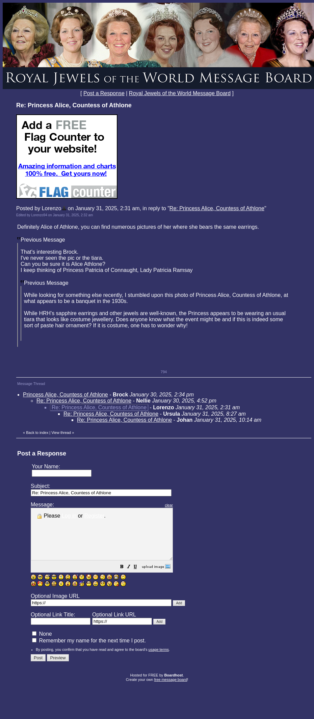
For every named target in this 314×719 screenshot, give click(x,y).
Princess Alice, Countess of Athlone (65, 394)
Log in (69, 516)
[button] (138, 577)
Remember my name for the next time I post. (89, 651)
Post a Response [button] (104, 93)
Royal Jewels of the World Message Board (180, 93)
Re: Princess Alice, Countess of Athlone (216, 208)
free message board (170, 690)
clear (186, 505)
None (42, 644)
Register (94, 516)
